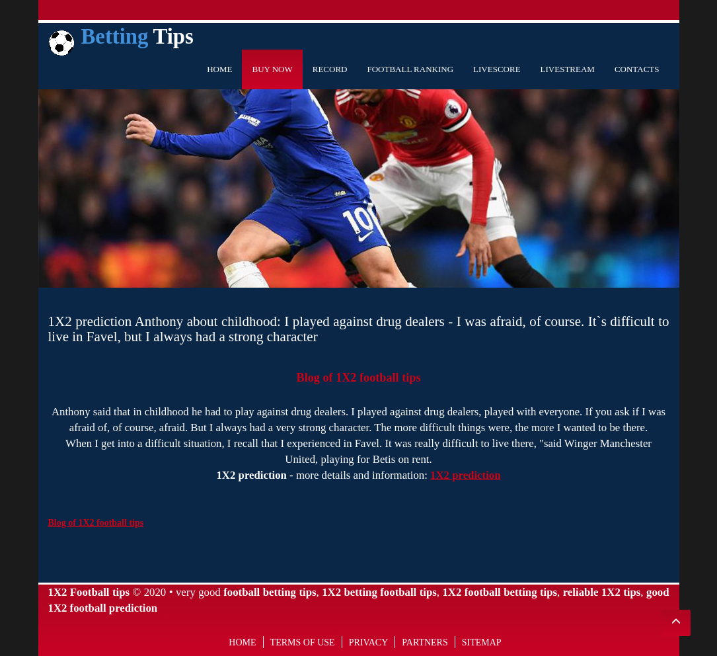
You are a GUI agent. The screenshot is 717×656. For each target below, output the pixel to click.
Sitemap (482, 642)
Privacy (369, 642)
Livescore (497, 69)
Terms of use (302, 642)
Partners (424, 642)
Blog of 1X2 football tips (359, 377)
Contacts (637, 69)
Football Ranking (410, 69)
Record (330, 69)
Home (219, 69)
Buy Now (272, 69)
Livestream (568, 69)
